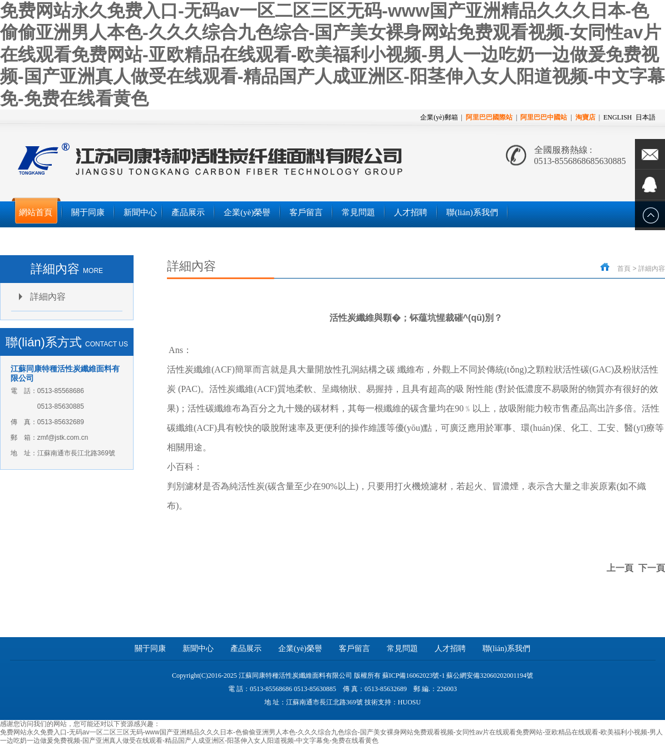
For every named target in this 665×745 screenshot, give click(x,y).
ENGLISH (617, 117)
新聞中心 (198, 648)
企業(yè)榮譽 (300, 648)
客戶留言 (354, 648)
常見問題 (402, 648)
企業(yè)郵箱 (438, 117)
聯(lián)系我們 (506, 648)
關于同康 (150, 648)
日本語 (646, 117)
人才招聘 (450, 648)
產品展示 (246, 648)
